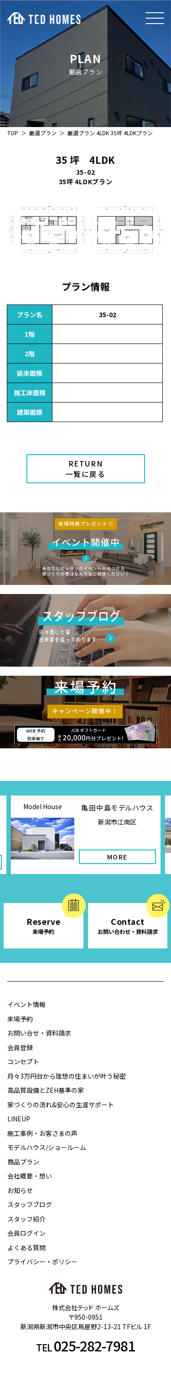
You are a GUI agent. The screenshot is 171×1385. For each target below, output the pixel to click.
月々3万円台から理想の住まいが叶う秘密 (66, 1075)
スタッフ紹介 (26, 1218)
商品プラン (23, 1161)
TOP (12, 133)
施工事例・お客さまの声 (42, 1133)
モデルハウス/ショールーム (46, 1147)
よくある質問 (26, 1247)
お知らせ (20, 1190)
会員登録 (20, 1047)
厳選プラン (43, 133)
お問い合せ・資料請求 (39, 1032)
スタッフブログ (29, 1204)
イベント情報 (26, 1004)
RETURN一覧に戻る (86, 469)
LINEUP (18, 1118)
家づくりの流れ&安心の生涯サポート (60, 1104)
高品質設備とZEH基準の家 (45, 1090)
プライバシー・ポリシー (42, 1261)
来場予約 (20, 1018)
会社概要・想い (29, 1175)
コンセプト (23, 1061)
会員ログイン (26, 1233)
